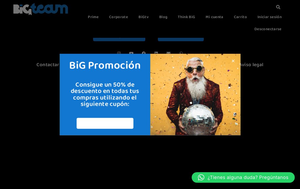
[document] (150, 94)
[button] (243, 177)
